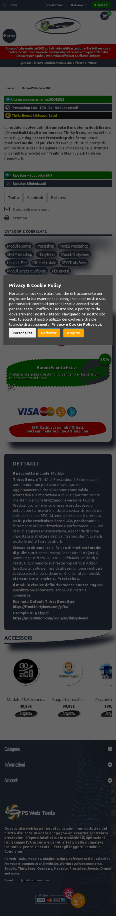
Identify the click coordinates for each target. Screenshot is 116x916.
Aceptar (73, 333)
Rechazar (49, 333)
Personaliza (22, 333)
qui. (98, 324)
